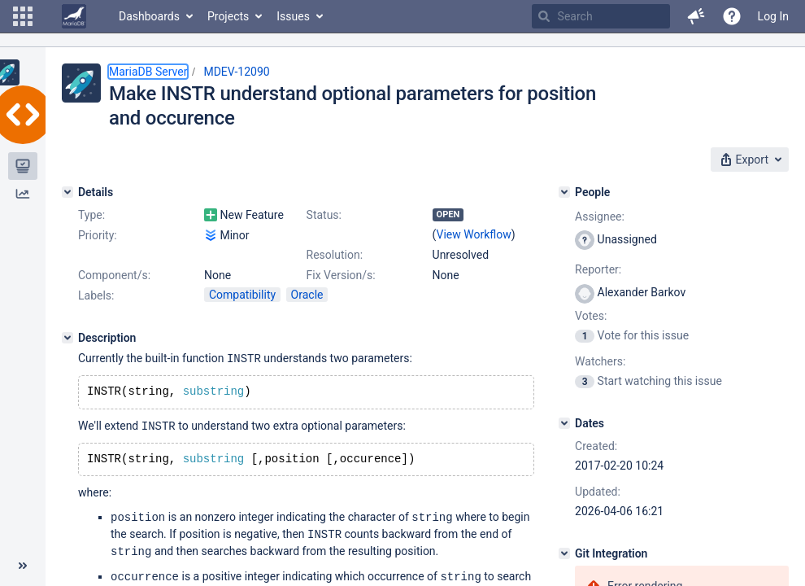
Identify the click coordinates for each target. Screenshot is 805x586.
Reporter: (598, 269)
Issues (293, 16)
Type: (91, 214)
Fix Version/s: (341, 275)
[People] (564, 192)
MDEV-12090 (236, 71)
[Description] (67, 337)
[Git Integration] (564, 553)
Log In (773, 16)
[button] (22, 16)
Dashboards (149, 16)
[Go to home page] (74, 16)
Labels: (96, 295)
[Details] (67, 192)
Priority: (97, 235)
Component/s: (114, 275)
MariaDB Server (148, 71)
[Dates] (564, 423)
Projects (228, 16)
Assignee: (599, 216)
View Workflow (474, 234)
